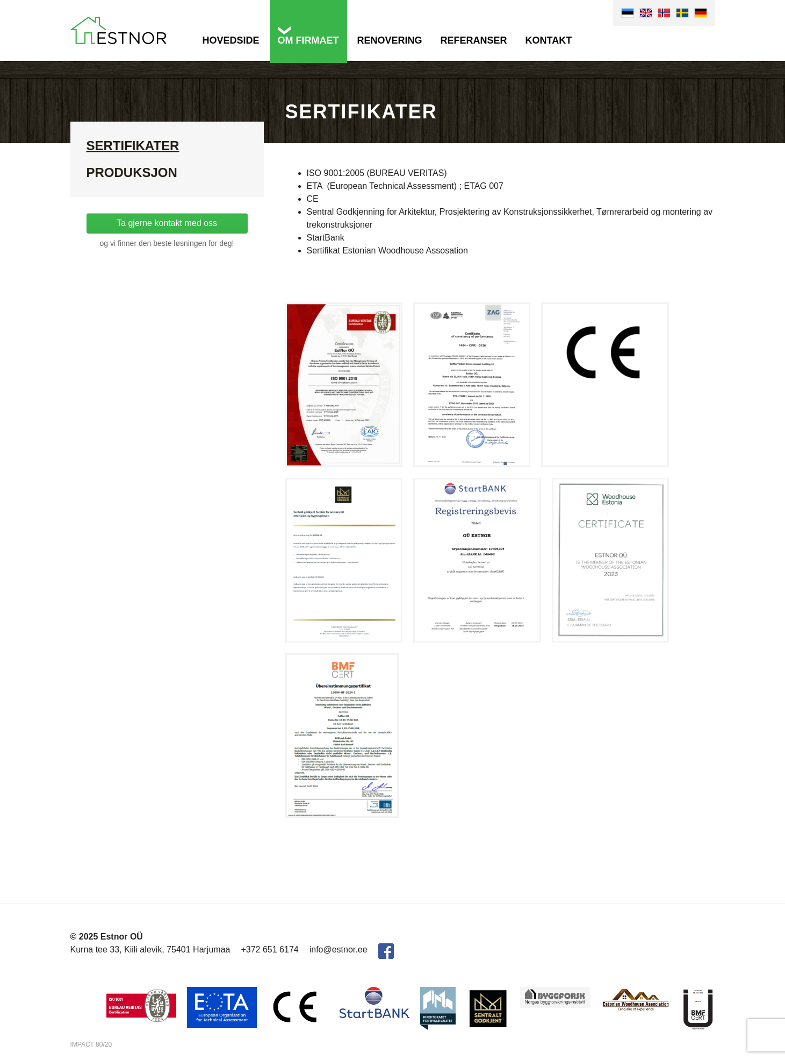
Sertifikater (133, 145)
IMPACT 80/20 (91, 1044)
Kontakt (548, 40)
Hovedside (231, 40)
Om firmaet (308, 40)
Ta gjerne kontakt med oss (167, 223)
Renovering (389, 40)
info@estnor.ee (338, 949)
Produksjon (132, 172)
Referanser (474, 40)
